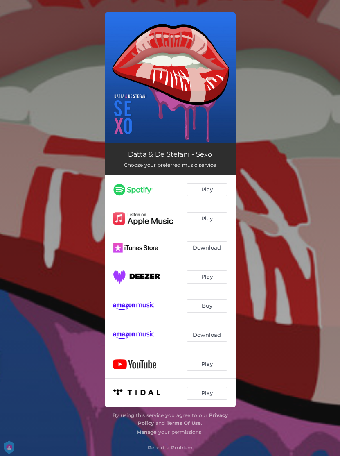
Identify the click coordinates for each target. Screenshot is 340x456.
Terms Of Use (184, 423)
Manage (147, 432)
